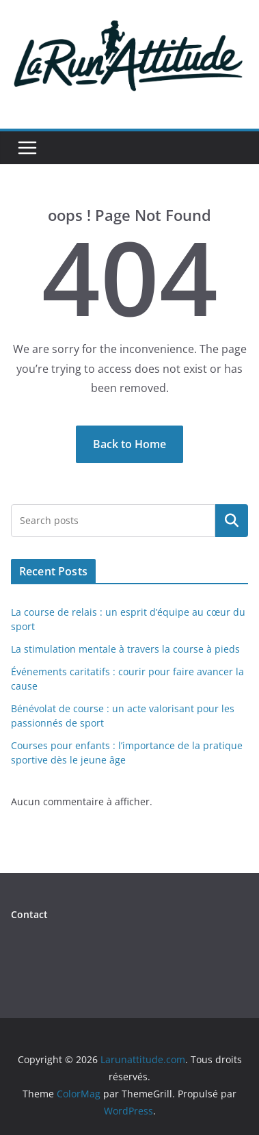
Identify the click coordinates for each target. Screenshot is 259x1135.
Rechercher (231, 520)
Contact (29, 914)
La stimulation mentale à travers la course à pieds (125, 648)
